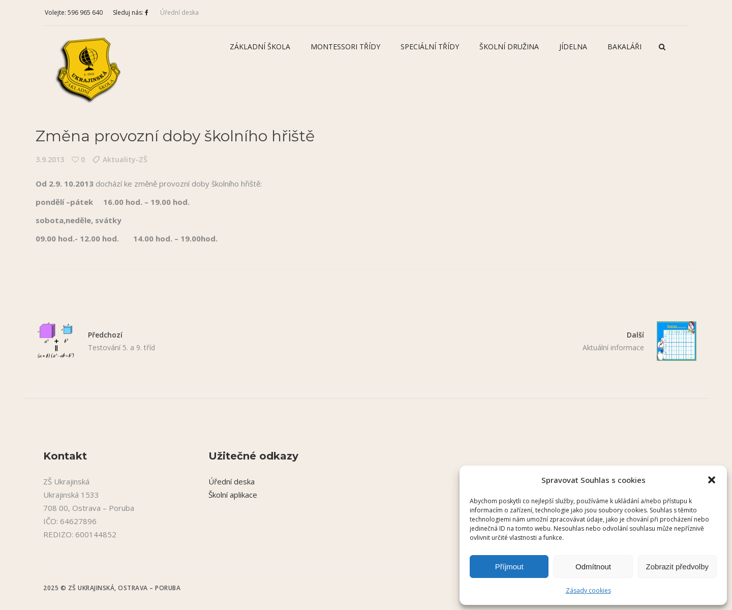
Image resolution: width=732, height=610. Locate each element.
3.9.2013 (50, 159)
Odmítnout (593, 566)
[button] (712, 480)
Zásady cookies (588, 590)
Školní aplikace (232, 495)
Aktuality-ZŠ (125, 159)
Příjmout (509, 566)
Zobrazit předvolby (677, 566)
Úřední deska (179, 12)
